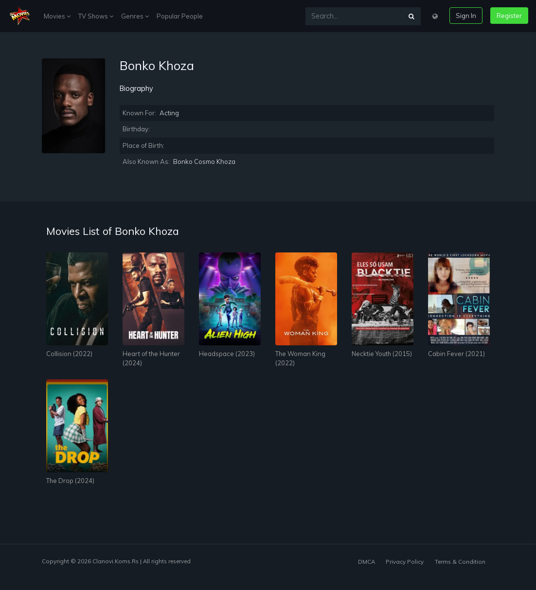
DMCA (366, 561)
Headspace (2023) (227, 354)
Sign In (466, 15)
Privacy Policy (405, 561)
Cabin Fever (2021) (456, 354)
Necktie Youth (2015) (382, 354)
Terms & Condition (460, 561)
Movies (57, 16)
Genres (135, 16)
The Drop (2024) (70, 480)
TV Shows (95, 16)
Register (509, 15)
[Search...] (354, 16)
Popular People (180, 16)
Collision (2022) (69, 354)
